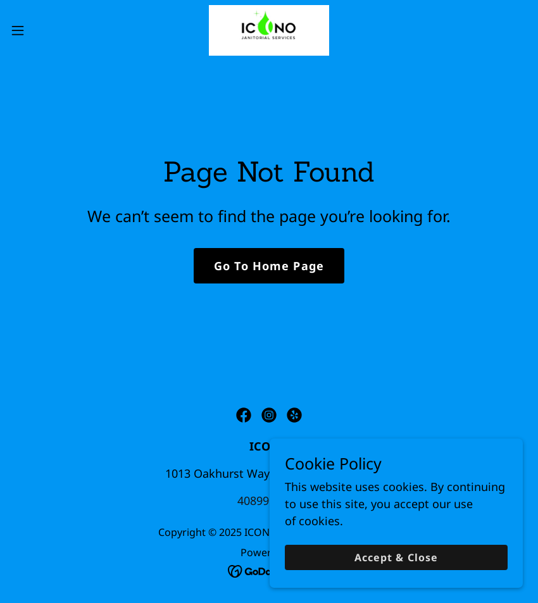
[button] (44, 30)
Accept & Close (395, 557)
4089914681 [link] (269, 500)
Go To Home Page (269, 265)
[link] (269, 30)
